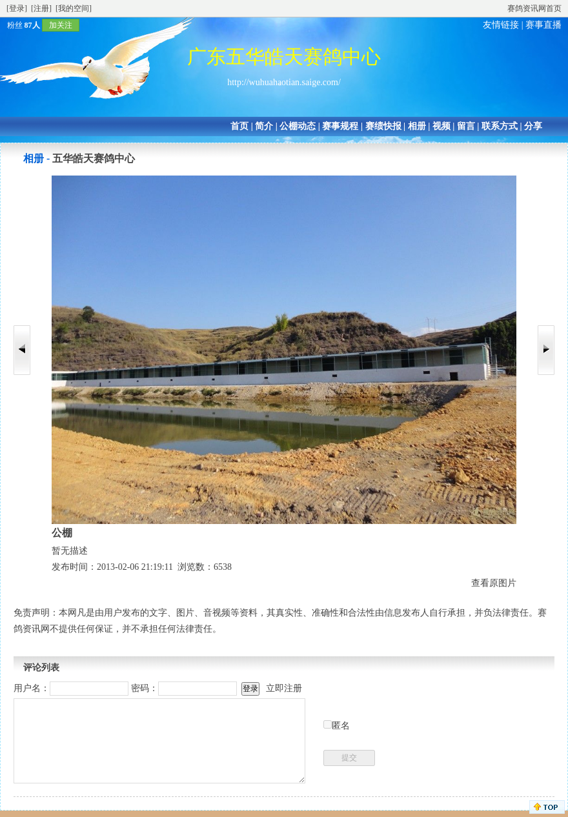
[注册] (41, 8)
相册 (417, 126)
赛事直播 (543, 25)
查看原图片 (493, 583)
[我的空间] (74, 8)
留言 (466, 126)
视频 (441, 126)
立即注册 (284, 688)
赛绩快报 (383, 126)
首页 (239, 126)
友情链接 (501, 25)
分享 (533, 126)
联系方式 (500, 126)
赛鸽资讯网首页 (534, 8)
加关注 (60, 25)
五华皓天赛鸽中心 (93, 158)
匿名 (341, 726)
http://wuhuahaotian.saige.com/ (284, 82)
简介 (264, 126)
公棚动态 (297, 126)
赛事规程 (340, 126)
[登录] (16, 8)
